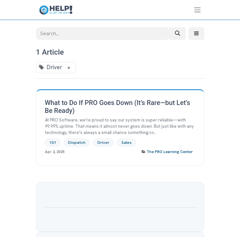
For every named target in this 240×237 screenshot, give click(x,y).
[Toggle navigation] (197, 10)
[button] (196, 33)
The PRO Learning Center (170, 151)
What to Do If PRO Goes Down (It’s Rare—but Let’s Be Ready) (117, 107)
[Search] (177, 33)
